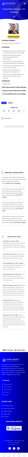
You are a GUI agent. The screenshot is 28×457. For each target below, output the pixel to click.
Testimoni (6, 392)
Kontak (6, 394)
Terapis (10, 103)
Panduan (6, 416)
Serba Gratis (7, 414)
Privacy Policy (7, 387)
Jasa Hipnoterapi (8, 405)
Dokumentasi (7, 389)
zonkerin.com (14, 444)
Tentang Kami (8, 384)
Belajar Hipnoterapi (9, 408)
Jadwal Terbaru (8, 411)
